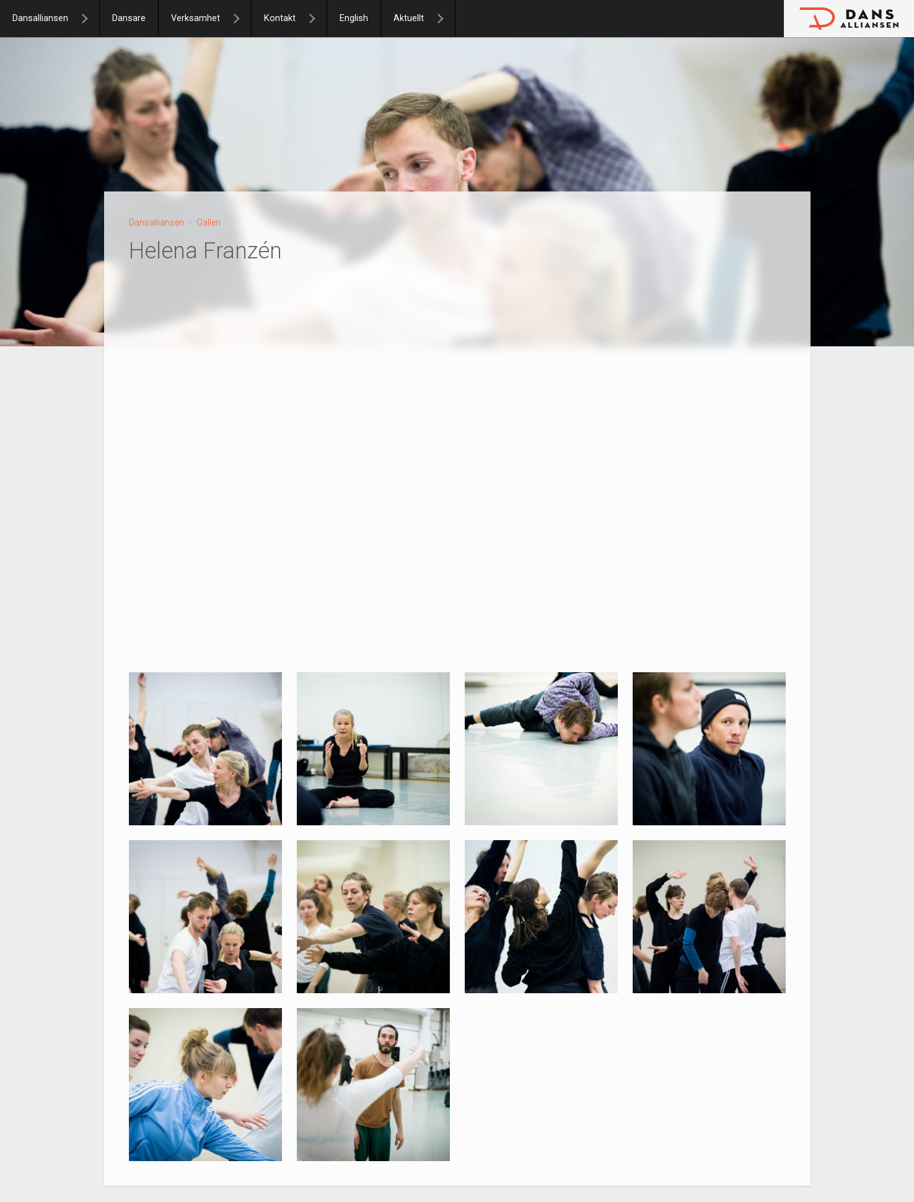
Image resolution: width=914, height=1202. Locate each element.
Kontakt (280, 18)
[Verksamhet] (241, 18)
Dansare (129, 18)
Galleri (208, 222)
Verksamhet (195, 18)
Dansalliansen (40, 18)
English (354, 18)
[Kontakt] (317, 18)
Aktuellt (408, 18)
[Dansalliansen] (90, 18)
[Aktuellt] (445, 18)
